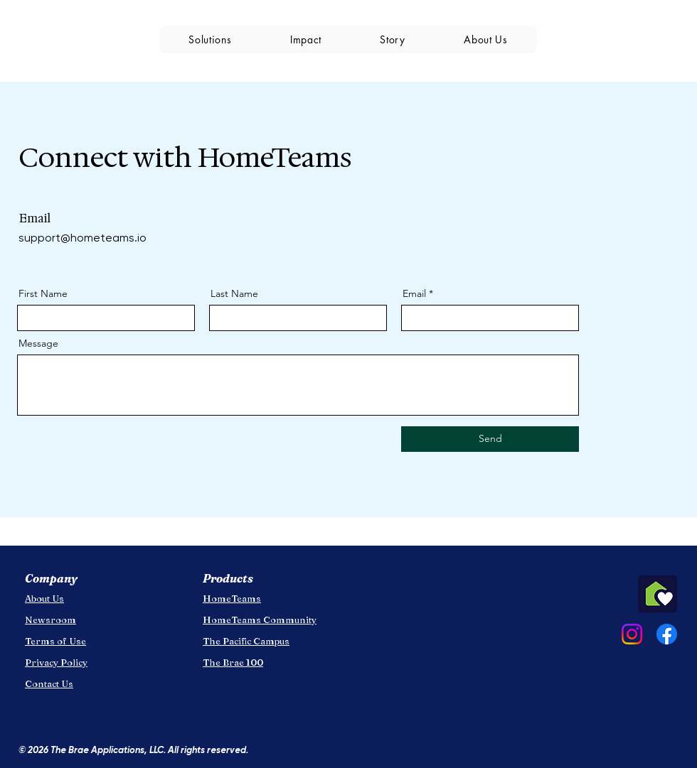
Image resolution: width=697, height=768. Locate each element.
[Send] (490, 439)
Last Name (234, 293)
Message (38, 343)
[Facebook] (667, 634)
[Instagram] (632, 634)
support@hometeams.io (82, 237)
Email (414, 293)
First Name (43, 293)
